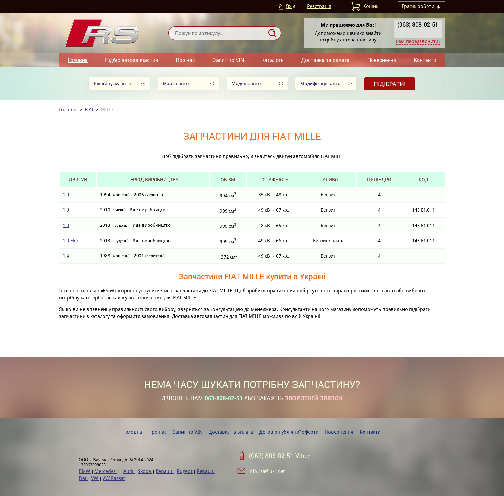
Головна (78, 60)
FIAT (89, 109)
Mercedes (105, 471)
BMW (85, 471)
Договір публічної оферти (289, 432)
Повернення (381, 60)
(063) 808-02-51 (417, 24)
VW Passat (114, 478)
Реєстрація (319, 6)
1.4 (66, 256)
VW (95, 478)
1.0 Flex (71, 240)
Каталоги (272, 60)
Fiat (83, 478)
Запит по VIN (228, 60)
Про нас (185, 60)
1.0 (66, 194)
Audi (129, 471)
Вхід (290, 6)
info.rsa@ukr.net (266, 471)
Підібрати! (390, 84)
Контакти (425, 60)
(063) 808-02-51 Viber (279, 455)
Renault (165, 471)
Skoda (145, 471)
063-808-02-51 (224, 398)
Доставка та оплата (325, 60)
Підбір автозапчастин (131, 60)
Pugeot (185, 471)
